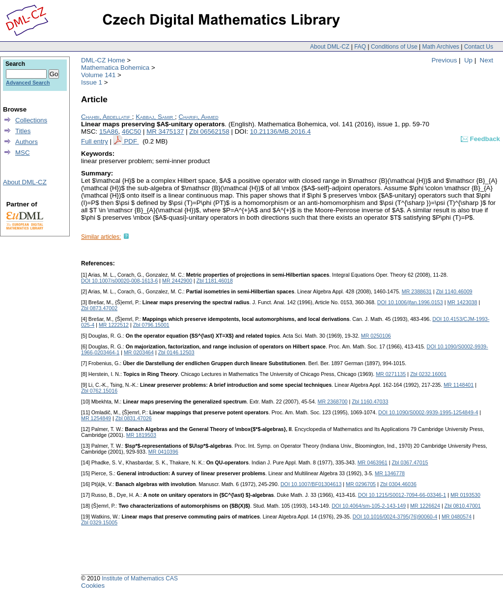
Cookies (93, 585)
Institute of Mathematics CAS (140, 578)
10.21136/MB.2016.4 (280, 131)
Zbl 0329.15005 (99, 522)
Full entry (94, 141)
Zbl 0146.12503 (176, 352)
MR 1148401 (459, 385)
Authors (26, 141)
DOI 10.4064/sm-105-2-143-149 (369, 506)
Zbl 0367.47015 (409, 462)
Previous (444, 60)
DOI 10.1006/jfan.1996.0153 (410, 302)
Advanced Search (28, 83)
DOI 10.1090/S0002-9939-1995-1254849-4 (428, 412)
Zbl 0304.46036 (398, 484)
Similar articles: (101, 236)
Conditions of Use (394, 46)
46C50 (131, 131)
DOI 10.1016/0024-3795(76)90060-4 (395, 516)
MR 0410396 (163, 452)
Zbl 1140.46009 (454, 291)
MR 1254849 (96, 418)
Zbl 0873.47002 (99, 308)
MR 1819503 (141, 435)
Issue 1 (91, 82)
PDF (131, 141)
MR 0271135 (391, 374)
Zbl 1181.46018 (214, 281)
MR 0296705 (361, 484)
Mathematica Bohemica (115, 67)
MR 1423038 (462, 302)
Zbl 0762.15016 (99, 391)
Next (486, 60)
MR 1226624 (425, 506)
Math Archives (440, 46)
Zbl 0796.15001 (151, 325)
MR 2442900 (177, 281)
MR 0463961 (373, 462)
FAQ (360, 46)
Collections (31, 120)
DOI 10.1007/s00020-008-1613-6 (119, 281)
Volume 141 (98, 75)
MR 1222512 (114, 325)
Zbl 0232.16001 (428, 374)
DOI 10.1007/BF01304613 (310, 484)
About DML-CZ (329, 46)
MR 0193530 (465, 495)
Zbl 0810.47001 (463, 506)
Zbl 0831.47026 (133, 418)
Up (468, 60)
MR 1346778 (390, 473)
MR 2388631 (417, 291)
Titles (22, 131)
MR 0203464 (139, 352)
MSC (22, 152)
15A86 (108, 131)
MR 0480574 (457, 516)
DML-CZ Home (103, 60)
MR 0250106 (376, 336)
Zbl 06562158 (209, 131)
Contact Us (478, 46)
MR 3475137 (165, 131)
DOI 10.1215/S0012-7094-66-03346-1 (402, 495)
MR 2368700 (333, 401)
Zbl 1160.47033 (370, 401)
